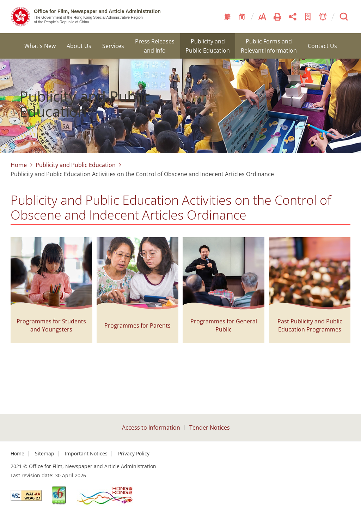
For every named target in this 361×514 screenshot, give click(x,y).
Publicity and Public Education (207, 45)
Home (19, 165)
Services (113, 46)
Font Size (262, 16)
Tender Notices (209, 427)
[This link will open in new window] (26, 495)
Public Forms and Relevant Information (269, 45)
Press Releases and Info (155, 45)
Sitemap (44, 453)
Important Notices (86, 453)
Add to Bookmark (307, 16)
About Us (79, 46)
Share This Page (292, 16)
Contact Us (322, 46)
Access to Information (151, 427)
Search (343, 16)
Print (277, 16)
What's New (40, 46)
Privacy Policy (133, 453)
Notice (323, 16)
